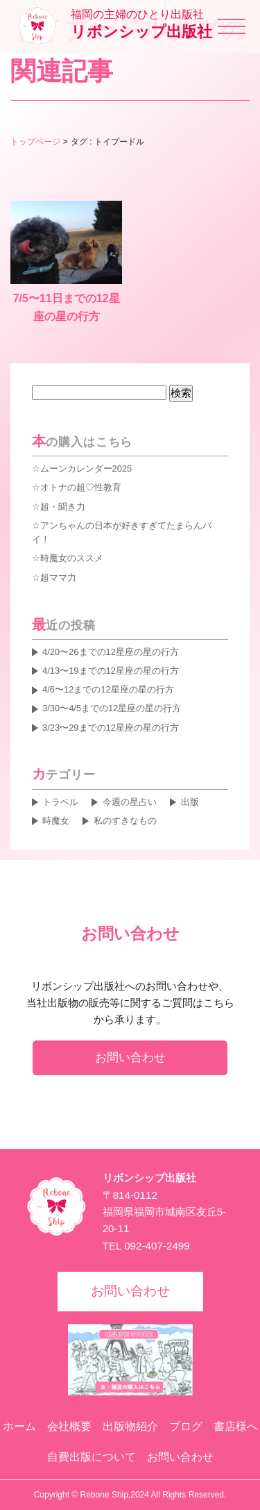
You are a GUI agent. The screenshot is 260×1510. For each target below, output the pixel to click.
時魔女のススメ (71, 558)
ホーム (19, 1426)
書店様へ (236, 1426)
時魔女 (55, 820)
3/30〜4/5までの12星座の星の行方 (111, 708)
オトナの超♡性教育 (80, 487)
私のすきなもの (125, 820)
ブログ (185, 1426)
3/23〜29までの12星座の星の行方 (110, 727)
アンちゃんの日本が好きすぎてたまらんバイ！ (121, 532)
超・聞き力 (62, 506)
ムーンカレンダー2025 (86, 468)
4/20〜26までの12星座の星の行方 (110, 652)
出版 (190, 802)
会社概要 (69, 1426)
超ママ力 (58, 577)
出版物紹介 (130, 1426)
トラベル (60, 802)
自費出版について (91, 1457)
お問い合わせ (130, 1057)
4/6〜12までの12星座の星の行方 (108, 689)
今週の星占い (130, 802)
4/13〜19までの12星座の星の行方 (110, 670)
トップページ (35, 142)
